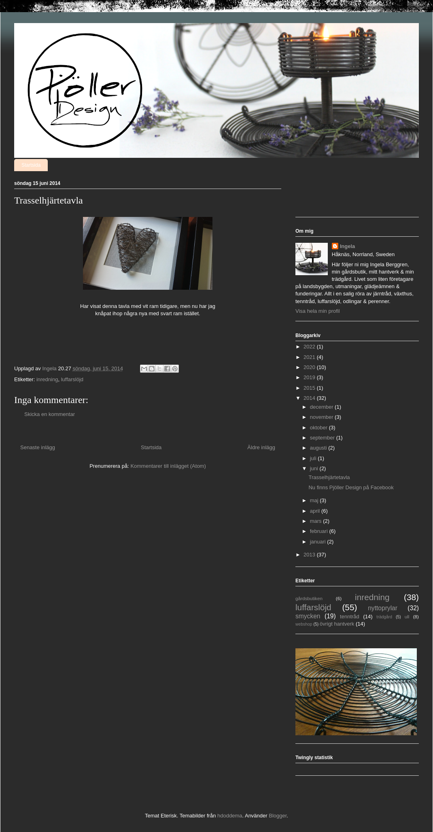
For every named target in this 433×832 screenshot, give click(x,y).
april (315, 511)
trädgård (384, 617)
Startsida (30, 165)
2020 (310, 367)
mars (316, 521)
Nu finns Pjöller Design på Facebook (350, 487)
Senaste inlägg (37, 447)
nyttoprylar (382, 608)
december (322, 407)
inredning (47, 379)
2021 (310, 357)
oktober (319, 427)
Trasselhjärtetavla (329, 477)
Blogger (278, 816)
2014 (310, 398)
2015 (310, 388)
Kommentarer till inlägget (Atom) (168, 466)
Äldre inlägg (261, 447)
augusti (319, 448)
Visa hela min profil (317, 311)
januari (318, 542)
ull (407, 616)
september (323, 438)
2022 (310, 347)
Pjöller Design (23, 34)
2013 (310, 555)
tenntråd (349, 616)
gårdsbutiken (309, 598)
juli (314, 458)
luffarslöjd (72, 379)
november (322, 417)
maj (315, 500)
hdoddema (229, 816)
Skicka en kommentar (49, 414)
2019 (310, 377)
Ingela (347, 246)
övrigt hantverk (337, 624)
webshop (303, 624)
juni (315, 468)
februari (319, 531)
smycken (308, 616)
